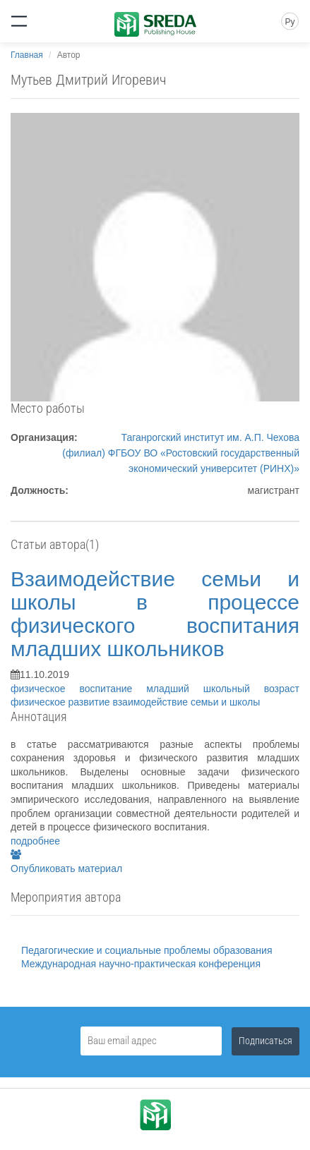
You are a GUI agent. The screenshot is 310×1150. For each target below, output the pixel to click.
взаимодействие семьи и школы (186, 702)
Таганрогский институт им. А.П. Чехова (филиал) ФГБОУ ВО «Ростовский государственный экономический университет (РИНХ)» (180, 453)
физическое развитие (61, 702)
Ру (289, 22)
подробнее (35, 841)
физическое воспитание (78, 688)
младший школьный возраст (222, 688)
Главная (27, 55)
